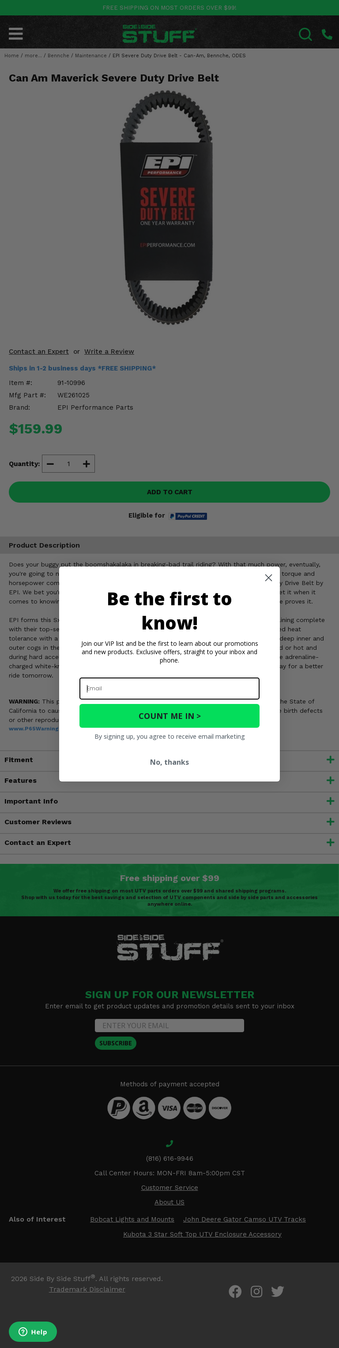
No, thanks (169, 762)
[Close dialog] (268, 577)
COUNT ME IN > (170, 716)
